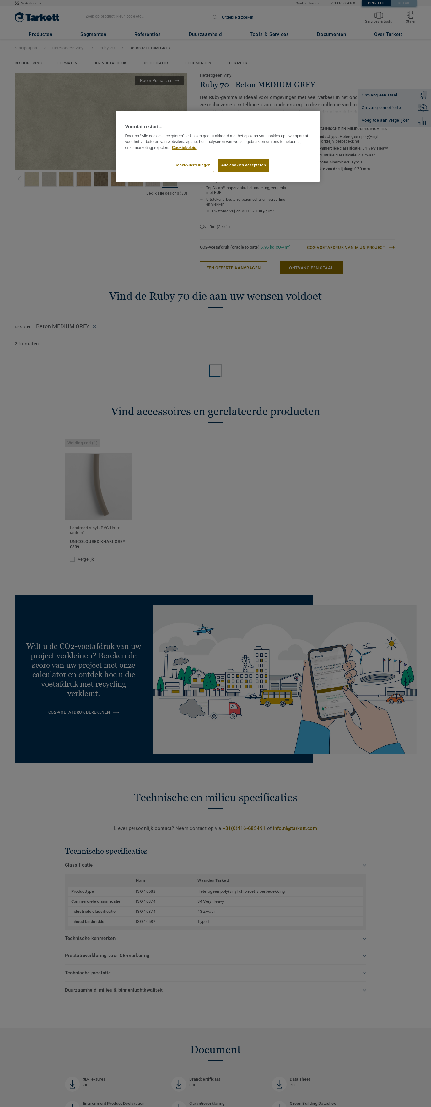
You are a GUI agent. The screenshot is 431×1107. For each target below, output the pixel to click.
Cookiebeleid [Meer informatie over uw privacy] (184, 147)
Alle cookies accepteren (243, 165)
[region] (218, 146)
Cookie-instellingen (192, 165)
